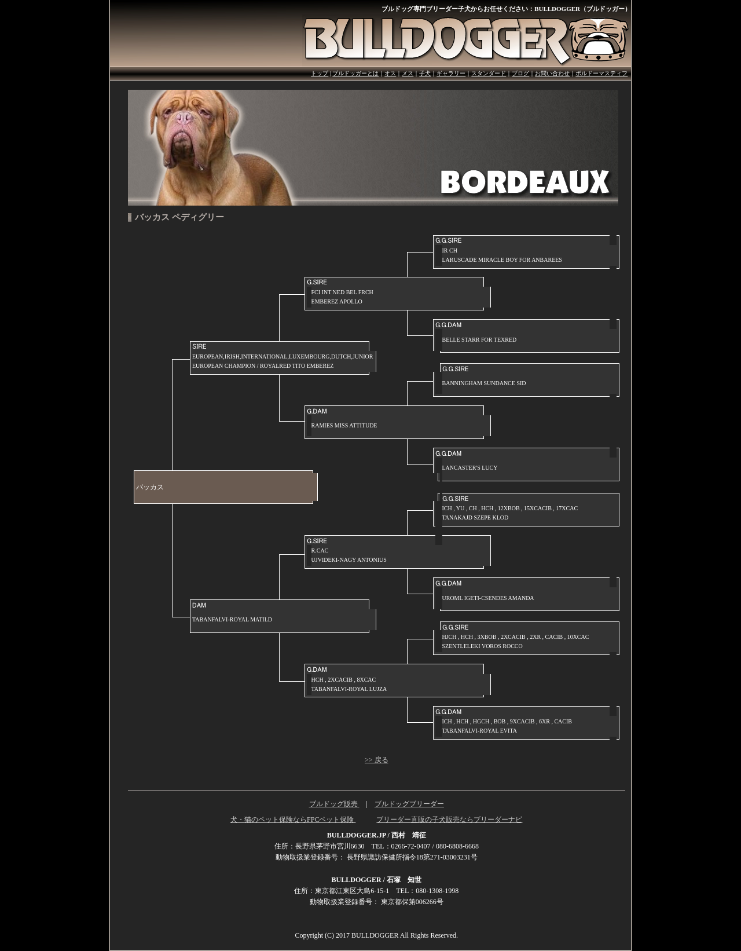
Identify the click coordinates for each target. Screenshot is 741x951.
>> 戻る (376, 760)
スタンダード (488, 73)
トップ (319, 73)
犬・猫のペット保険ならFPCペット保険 (292, 819)
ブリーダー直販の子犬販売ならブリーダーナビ (449, 819)
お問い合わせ (552, 73)
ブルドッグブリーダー (409, 804)
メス (407, 73)
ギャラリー (450, 73)
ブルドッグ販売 (334, 804)
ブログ (520, 73)
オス (390, 73)
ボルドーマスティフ (601, 73)
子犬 (425, 73)
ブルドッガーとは (355, 73)
